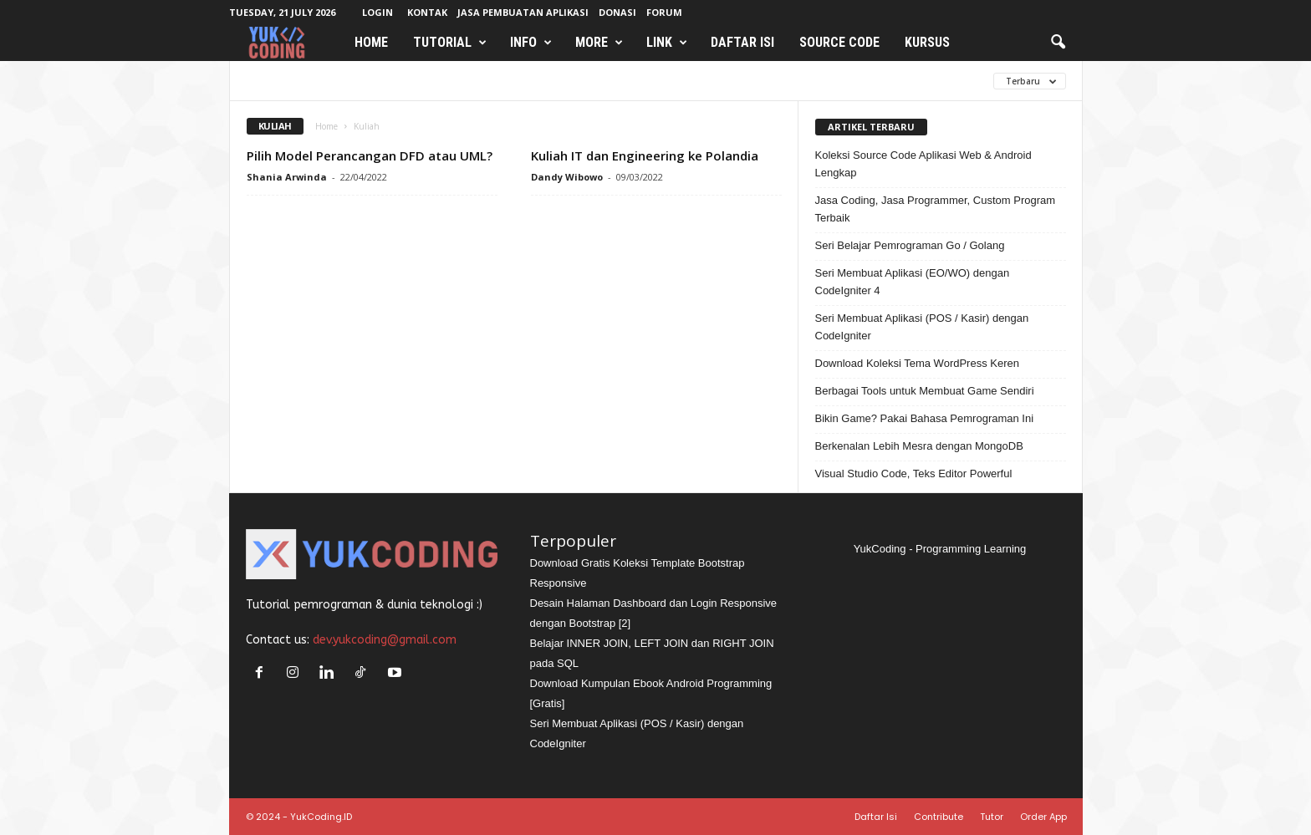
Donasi (617, 12)
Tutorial (450, 42)
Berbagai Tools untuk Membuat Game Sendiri (924, 390)
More (599, 42)
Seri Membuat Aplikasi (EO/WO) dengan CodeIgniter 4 (912, 282)
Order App (1043, 816)
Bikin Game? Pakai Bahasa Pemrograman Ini (924, 418)
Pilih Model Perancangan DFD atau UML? (369, 155)
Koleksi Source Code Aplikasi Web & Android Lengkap (923, 164)
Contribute (938, 816)
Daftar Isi (742, 42)
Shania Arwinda (287, 177)
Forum (664, 12)
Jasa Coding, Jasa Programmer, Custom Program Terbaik (935, 209)
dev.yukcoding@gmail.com (385, 640)
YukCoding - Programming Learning (940, 548)
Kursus (927, 42)
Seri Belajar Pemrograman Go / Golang (910, 245)
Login (377, 12)
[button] (1057, 42)
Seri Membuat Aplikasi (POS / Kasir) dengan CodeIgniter (922, 327)
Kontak (427, 12)
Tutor (991, 816)
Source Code (839, 42)
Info (531, 42)
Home (371, 42)
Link (666, 42)
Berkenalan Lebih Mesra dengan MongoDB (919, 446)
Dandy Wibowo (567, 177)
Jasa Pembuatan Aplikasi (523, 12)
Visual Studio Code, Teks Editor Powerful (914, 473)
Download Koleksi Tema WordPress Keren (917, 363)
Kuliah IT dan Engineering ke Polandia (644, 155)
